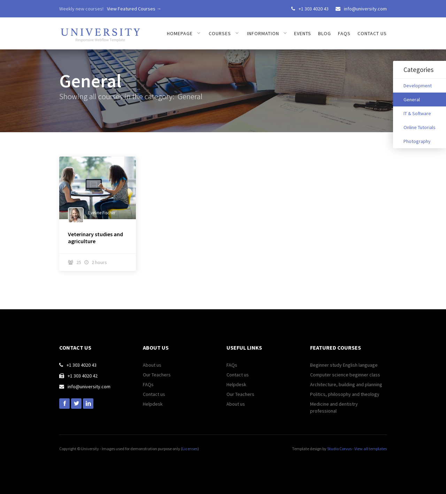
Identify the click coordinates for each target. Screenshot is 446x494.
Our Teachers (157, 375)
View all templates (370, 448)
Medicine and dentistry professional (334, 407)
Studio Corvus (339, 448)
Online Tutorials (419, 127)
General (411, 99)
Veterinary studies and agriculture (95, 238)
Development (417, 85)
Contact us (372, 33)
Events (302, 33)
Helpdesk (153, 404)
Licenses (190, 448)
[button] (184, 33)
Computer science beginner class (345, 375)
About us (152, 365)
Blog (324, 33)
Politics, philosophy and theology (344, 394)
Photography (417, 141)
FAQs (344, 33)
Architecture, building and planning (346, 384)
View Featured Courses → (134, 9)
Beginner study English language (344, 365)
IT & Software (417, 113)
